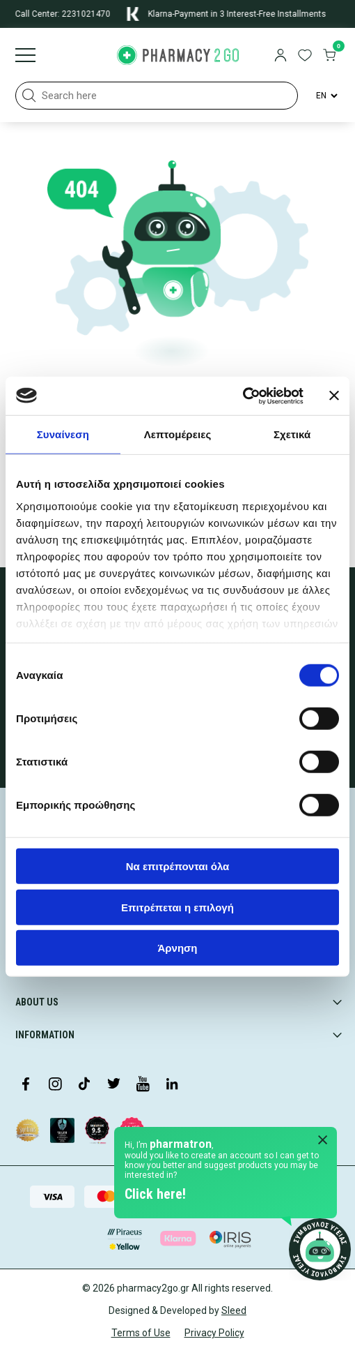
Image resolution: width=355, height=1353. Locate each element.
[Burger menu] (25, 56)
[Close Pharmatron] (323, 1141)
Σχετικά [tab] (292, 434)
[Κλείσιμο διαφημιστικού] (334, 396)
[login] (280, 56)
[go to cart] (329, 56)
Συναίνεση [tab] (63, 434)
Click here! (155, 1194)
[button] (29, 96)
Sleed (233, 1310)
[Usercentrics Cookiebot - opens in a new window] (242, 396)
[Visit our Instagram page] (55, 1085)
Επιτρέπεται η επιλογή (177, 907)
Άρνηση (177, 948)
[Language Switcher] (326, 96)
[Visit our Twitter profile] (113, 1085)
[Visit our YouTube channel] (142, 1085)
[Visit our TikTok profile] (84, 1085)
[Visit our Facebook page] (25, 1085)
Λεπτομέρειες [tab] (178, 434)
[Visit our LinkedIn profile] (171, 1085)
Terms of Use (141, 1332)
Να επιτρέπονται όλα (178, 866)
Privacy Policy (214, 1332)
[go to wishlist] (304, 56)
